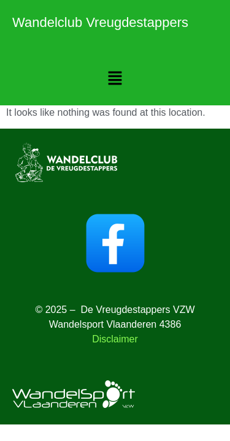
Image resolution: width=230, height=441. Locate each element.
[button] (114, 79)
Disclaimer (115, 339)
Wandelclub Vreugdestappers (100, 22)
